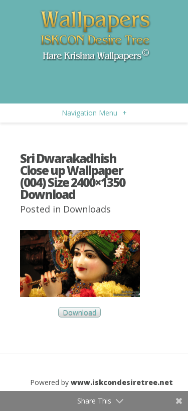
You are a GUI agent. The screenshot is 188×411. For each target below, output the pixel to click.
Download (79, 312)
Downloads (87, 209)
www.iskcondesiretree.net (122, 382)
